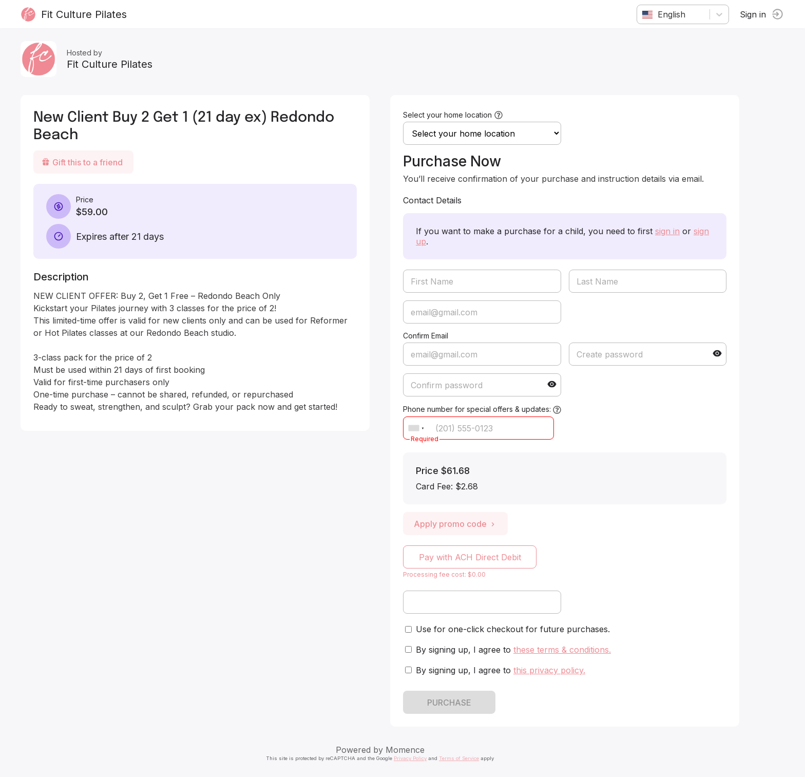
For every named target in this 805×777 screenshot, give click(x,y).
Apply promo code (455, 524)
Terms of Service (459, 758)
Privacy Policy (410, 758)
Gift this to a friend (82, 162)
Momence (405, 750)
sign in (667, 231)
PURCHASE (449, 702)
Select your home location (447, 114)
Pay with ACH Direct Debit (470, 557)
